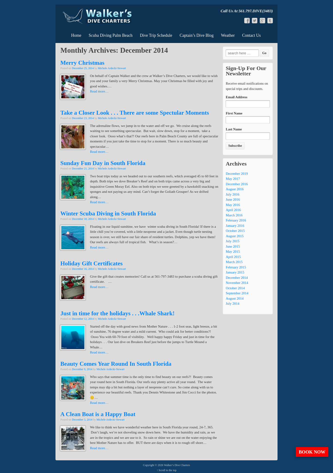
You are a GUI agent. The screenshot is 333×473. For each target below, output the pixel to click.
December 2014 (237, 278)
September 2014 (237, 293)
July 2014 (232, 303)
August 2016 (235, 189)
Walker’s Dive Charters (176, 465)
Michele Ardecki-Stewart (112, 68)
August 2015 (235, 236)
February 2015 (236, 267)
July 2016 (232, 194)
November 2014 (237, 283)
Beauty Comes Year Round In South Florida (115, 363)
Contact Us (251, 35)
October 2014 (235, 288)
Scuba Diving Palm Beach (110, 35)
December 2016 (237, 184)
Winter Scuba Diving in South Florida (108, 213)
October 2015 (235, 231)
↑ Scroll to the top (166, 470)
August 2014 (235, 298)
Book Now (312, 452)
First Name (234, 113)
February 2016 (236, 220)
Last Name (234, 129)
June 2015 (233, 246)
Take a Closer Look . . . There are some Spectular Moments (134, 112)
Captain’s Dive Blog (197, 35)
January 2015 (235, 272)
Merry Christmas (82, 62)
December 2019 (237, 173)
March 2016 (234, 215)
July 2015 (232, 241)
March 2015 (234, 262)
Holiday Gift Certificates (91, 263)
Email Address (236, 97)
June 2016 (233, 199)
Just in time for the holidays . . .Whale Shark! (117, 313)
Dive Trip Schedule (156, 35)
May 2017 (233, 179)
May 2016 (233, 205)
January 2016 (235, 225)
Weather (228, 35)
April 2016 (233, 210)
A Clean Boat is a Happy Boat (97, 414)
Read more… (99, 91)
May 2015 (233, 251)
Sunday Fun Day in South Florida (102, 163)
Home (76, 35)
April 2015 (233, 257)
